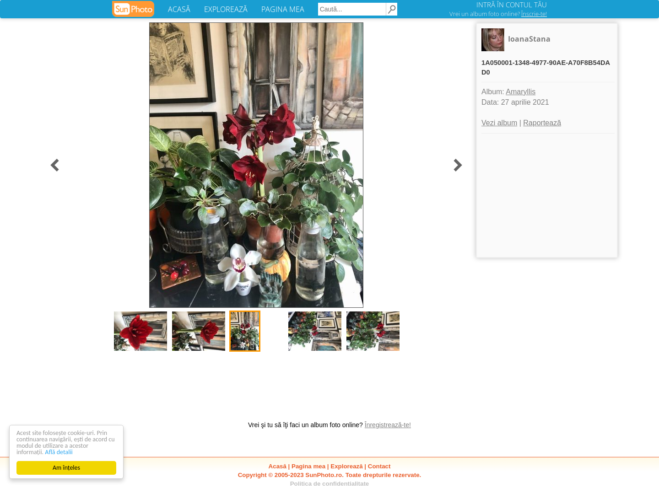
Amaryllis (520, 92)
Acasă (277, 466)
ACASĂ (179, 9)
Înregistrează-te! (388, 425)
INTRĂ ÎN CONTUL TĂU (511, 4)
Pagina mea (308, 466)
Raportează (542, 123)
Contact (379, 466)
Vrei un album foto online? (498, 14)
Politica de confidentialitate (329, 483)
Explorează (346, 466)
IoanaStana (529, 39)
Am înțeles (66, 468)
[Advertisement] (547, 195)
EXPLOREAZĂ (226, 9)
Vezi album (499, 123)
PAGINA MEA (282, 9)
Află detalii (59, 452)
